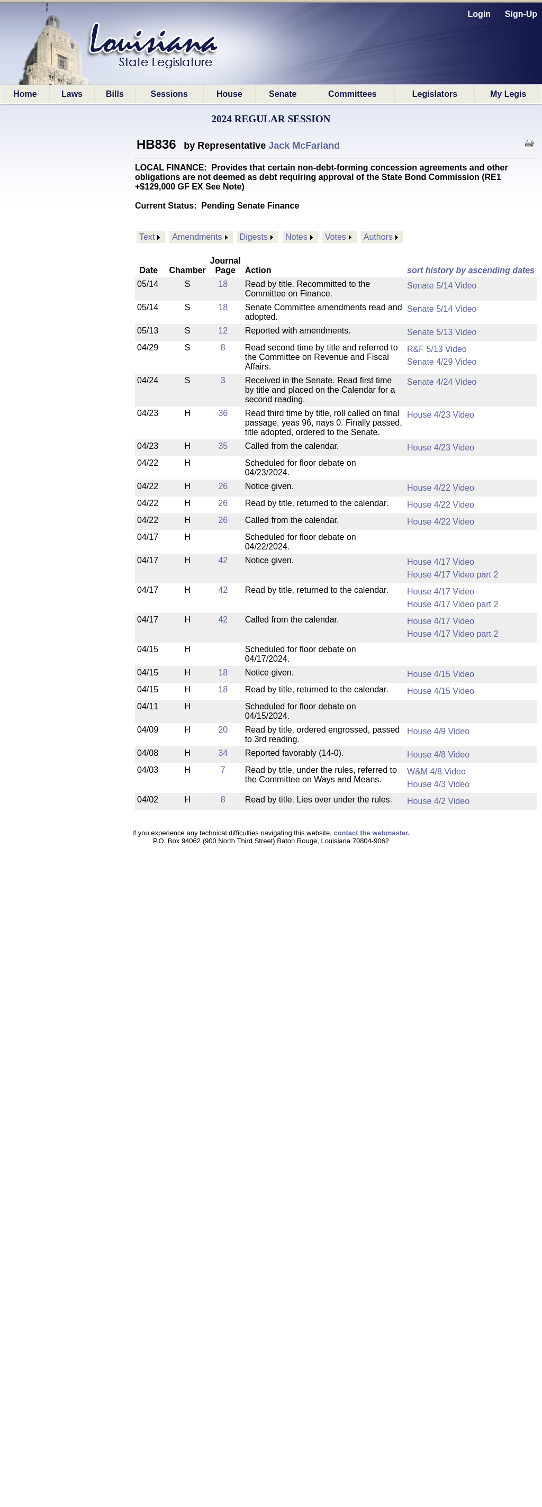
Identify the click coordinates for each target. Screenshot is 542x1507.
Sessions (169, 93)
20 (223, 729)
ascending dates (501, 270)
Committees (352, 93)
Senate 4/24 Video (441, 381)
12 (223, 330)
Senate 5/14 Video (441, 285)
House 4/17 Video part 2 (452, 574)
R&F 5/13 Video (437, 349)
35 (223, 445)
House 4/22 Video (440, 487)
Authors (378, 236)
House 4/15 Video (440, 674)
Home (25, 93)
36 (223, 413)
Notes (296, 236)
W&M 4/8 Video (436, 771)
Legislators (434, 93)
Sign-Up (521, 14)
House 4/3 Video (438, 784)
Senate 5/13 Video (441, 332)
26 (223, 486)
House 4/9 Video (438, 731)
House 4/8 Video (438, 754)
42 (223, 560)
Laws (72, 93)
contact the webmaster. (371, 833)
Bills (115, 93)
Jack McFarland (304, 145)
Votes (335, 236)
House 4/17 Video (440, 561)
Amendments (197, 236)
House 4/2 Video (438, 801)
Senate (282, 93)
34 (223, 752)
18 (223, 283)
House (229, 93)
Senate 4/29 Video (441, 361)
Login (479, 14)
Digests (254, 236)
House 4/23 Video (440, 414)
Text (147, 236)
